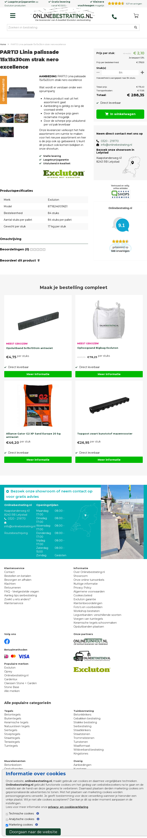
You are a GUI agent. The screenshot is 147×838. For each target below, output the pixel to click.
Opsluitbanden (13, 768)
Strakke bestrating (85, 721)
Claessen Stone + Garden (20, 682)
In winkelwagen (119, 114)
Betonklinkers (82, 714)
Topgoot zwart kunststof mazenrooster (104, 433)
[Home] (62, 14)
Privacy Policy (82, 587)
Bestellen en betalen (17, 575)
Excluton (9, 5)
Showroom (81, 575)
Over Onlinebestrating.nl (89, 571)
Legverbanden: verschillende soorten (97, 614)
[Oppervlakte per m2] (119, 72)
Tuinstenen (81, 741)
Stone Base (11, 686)
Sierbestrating (82, 725)
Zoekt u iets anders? (17, 598)
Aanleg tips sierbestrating (20, 595)
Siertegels (10, 729)
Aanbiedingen (82, 764)
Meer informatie (38, 373)
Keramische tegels (16, 721)
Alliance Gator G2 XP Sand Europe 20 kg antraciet (33, 435)
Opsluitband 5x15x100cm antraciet (29, 347)
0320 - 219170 (108, 141)
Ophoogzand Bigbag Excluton (97, 347)
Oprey (8, 671)
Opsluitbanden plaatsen (89, 626)
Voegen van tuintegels (88, 618)
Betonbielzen (13, 764)
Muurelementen (14, 760)
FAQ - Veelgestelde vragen (21, 591)
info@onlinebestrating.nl (114, 144)
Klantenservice (13, 602)
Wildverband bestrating (89, 749)
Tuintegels (11, 745)
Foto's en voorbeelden (88, 606)
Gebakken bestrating (87, 718)
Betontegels (12, 714)
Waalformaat (82, 745)
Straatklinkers (82, 729)
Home (3, 44)
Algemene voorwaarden (89, 591)
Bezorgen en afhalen (17, 579)
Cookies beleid (83, 595)
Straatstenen (82, 733)
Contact (9, 571)
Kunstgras (80, 768)
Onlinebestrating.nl (16, 675)
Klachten (10, 583)
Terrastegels (12, 741)
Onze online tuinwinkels (89, 579)
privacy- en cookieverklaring (68, 807)
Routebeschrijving (16, 532)
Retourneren (12, 587)
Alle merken (12, 690)
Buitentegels (12, 718)
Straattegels (12, 737)
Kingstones (81, 753)
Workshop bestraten (87, 610)
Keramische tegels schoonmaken (95, 622)
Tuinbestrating (84, 710)
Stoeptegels (12, 733)
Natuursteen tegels (17, 725)
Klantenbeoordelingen (88, 602)
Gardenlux (10, 678)
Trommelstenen (84, 737)
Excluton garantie (85, 598)
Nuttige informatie (86, 583)
